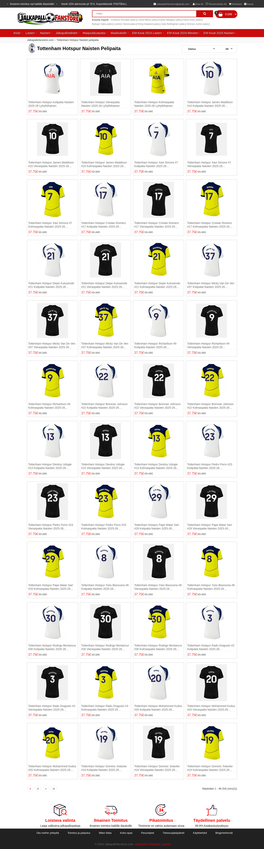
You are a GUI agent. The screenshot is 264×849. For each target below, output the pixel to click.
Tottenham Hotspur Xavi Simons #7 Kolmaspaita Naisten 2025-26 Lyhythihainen (50, 224)
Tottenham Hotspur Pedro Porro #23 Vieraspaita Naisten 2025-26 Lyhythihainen (50, 526)
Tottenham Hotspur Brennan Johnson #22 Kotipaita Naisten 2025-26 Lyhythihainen (104, 405)
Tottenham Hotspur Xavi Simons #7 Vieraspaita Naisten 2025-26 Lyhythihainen (209, 164)
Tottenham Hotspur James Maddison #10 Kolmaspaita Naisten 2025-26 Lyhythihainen (104, 164)
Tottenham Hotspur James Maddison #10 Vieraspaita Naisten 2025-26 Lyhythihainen (51, 164)
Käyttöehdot (200, 832)
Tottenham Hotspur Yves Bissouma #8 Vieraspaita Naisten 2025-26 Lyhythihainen (158, 587)
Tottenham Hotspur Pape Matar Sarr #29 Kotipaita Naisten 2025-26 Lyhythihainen (156, 526)
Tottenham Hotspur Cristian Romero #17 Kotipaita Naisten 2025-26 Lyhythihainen (103, 224)
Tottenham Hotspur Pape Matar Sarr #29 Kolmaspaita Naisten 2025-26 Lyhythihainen (50, 587)
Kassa (248, 4)
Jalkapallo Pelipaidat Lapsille (153, 844)
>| (54, 788)
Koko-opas (126, 832)
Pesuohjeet (147, 832)
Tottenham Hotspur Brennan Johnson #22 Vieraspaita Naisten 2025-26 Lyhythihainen (157, 405)
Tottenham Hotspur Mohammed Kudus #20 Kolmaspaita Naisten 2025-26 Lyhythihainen (52, 768)
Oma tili (198, 4)
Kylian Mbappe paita (170, 19)
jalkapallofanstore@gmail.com (171, 4)
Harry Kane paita (192, 19)
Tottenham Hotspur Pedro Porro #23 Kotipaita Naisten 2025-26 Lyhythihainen (209, 466)
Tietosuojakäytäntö (173, 832)
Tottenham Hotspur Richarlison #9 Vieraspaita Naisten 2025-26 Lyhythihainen (208, 345)
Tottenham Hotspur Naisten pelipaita (78, 39)
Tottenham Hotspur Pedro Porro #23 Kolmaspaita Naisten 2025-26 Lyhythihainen (103, 526)
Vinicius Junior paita (197, 24)
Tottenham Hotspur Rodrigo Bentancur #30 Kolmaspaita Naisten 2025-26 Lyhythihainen (158, 647)
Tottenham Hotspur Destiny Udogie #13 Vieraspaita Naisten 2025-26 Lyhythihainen (103, 466)
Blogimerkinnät (224, 832)
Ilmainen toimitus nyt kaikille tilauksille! (32, 3)
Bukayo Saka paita (102, 24)
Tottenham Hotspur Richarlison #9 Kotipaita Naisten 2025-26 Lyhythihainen (155, 345)
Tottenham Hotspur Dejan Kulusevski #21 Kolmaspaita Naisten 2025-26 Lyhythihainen (157, 285)
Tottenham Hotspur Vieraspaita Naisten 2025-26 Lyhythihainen (100, 104)
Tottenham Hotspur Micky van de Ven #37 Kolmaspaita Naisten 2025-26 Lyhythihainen (104, 345)
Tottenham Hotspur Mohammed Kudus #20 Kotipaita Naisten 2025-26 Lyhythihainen (158, 707)
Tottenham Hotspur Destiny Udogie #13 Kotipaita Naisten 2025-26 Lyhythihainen (50, 466)
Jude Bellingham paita (173, 24)
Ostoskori (235, 4)
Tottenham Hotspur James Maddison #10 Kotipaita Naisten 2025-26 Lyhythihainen (210, 104)
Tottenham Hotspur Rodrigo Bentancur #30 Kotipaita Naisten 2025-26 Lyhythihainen (52, 647)
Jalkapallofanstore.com (40, 39)
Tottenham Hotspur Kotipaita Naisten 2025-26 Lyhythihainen (51, 104)
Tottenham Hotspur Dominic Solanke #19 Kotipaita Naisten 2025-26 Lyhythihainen (104, 768)
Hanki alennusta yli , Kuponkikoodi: (94, 3)
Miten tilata (105, 832)
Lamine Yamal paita (124, 24)
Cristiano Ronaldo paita (123, 19)
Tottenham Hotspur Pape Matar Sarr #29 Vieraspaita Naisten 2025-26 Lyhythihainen (209, 526)
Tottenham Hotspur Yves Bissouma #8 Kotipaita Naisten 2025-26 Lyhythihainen (105, 587)
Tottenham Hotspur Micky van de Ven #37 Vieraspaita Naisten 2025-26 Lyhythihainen (51, 345)
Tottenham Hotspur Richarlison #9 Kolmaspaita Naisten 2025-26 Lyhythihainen (49, 405)
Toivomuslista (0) (216, 4)
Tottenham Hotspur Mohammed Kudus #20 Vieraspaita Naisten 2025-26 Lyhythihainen (211, 707)
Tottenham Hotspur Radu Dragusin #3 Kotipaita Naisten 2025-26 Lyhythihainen (210, 647)
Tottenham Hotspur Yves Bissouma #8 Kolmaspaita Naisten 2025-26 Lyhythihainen (211, 587)
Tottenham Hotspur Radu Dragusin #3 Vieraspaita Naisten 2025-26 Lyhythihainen (51, 707)
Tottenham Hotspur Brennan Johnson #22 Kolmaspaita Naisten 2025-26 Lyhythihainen (210, 405)
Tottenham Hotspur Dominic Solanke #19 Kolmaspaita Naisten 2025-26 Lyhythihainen (210, 768)
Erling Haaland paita (148, 24)
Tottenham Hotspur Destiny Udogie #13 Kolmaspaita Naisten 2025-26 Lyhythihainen (156, 466)
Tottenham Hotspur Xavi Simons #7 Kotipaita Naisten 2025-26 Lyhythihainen (156, 164)
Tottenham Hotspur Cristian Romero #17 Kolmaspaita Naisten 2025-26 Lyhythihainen (209, 224)
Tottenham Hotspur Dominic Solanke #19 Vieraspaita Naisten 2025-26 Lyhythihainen (157, 768)
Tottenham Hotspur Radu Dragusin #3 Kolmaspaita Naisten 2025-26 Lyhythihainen (104, 707)
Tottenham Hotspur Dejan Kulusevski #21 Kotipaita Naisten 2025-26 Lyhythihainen (51, 285)
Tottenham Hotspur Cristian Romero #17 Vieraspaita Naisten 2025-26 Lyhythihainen (156, 224)
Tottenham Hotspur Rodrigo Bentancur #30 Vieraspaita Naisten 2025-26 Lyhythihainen (105, 647)
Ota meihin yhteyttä (47, 832)
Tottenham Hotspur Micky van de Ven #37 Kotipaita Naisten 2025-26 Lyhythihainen (210, 285)
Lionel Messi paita (147, 19)
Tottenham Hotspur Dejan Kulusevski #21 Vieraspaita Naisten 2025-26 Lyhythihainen (104, 285)
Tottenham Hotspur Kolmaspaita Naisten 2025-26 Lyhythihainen (154, 104)
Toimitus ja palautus (78, 832)
